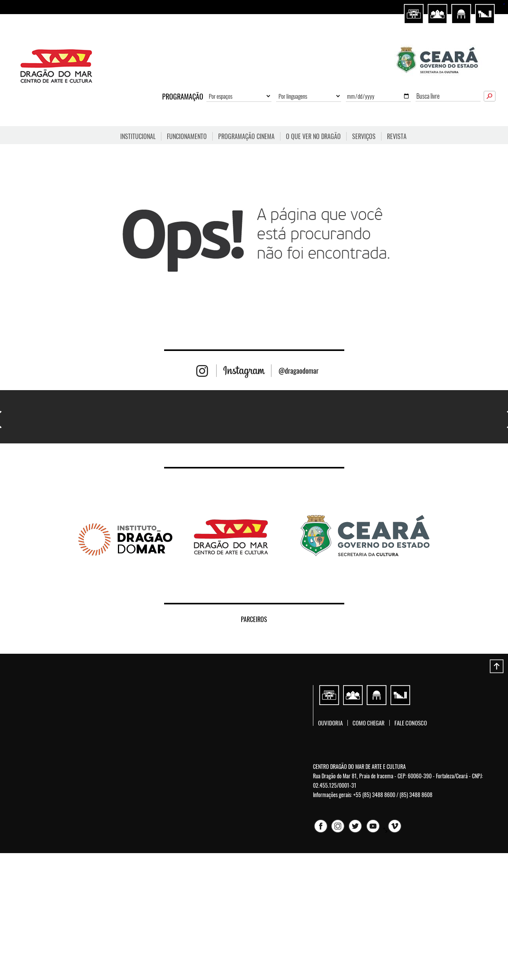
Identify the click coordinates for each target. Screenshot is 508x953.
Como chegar (369, 723)
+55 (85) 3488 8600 (374, 794)
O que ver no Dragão (313, 136)
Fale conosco (410, 723)
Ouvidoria (330, 723)
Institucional (137, 136)
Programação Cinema (246, 136)
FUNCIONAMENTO (187, 136)
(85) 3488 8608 (416, 794)
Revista (397, 136)
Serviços (364, 136)
